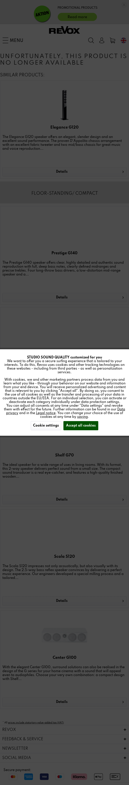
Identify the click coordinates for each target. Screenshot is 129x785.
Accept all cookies (81, 425)
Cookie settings (46, 425)
